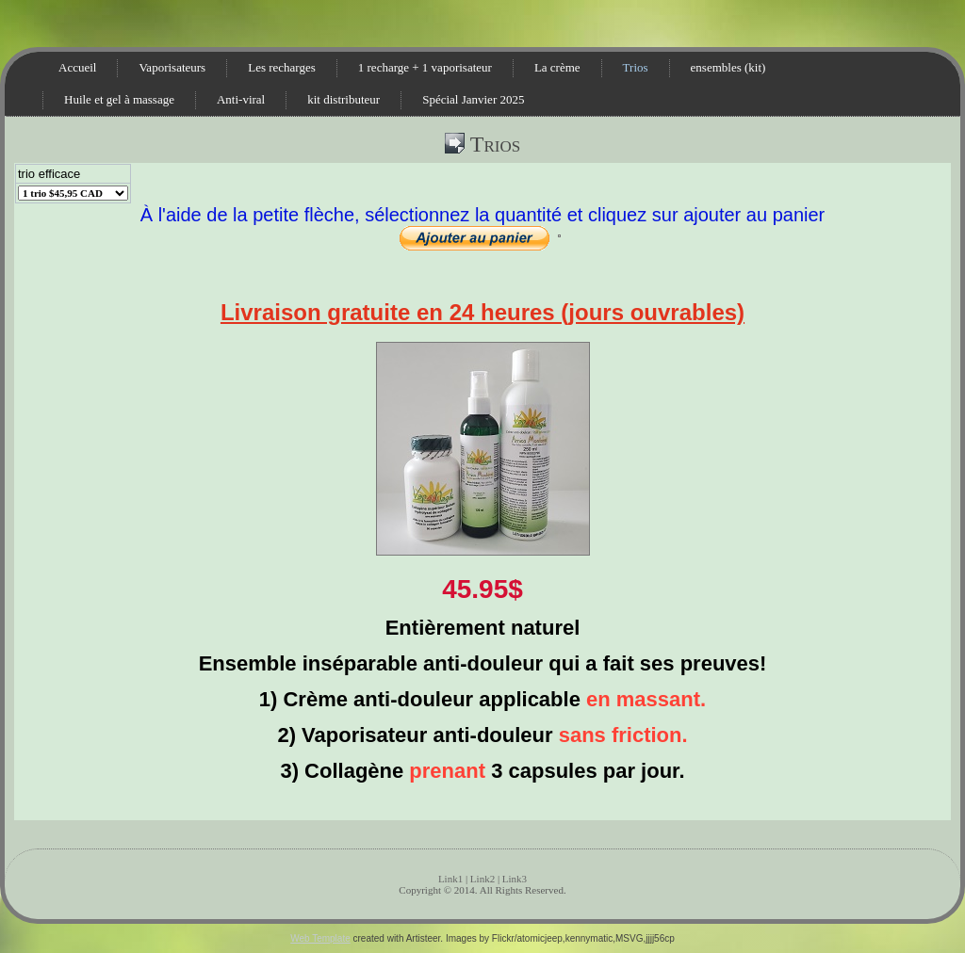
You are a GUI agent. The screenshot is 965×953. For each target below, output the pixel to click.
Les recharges (282, 67)
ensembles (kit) (728, 67)
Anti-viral (241, 99)
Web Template (320, 938)
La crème (557, 67)
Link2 (482, 878)
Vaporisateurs (172, 67)
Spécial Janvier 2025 (473, 99)
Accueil (77, 67)
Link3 (514, 878)
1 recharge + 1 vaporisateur (425, 67)
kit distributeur (343, 99)
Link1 (450, 878)
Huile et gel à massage (119, 99)
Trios (635, 67)
